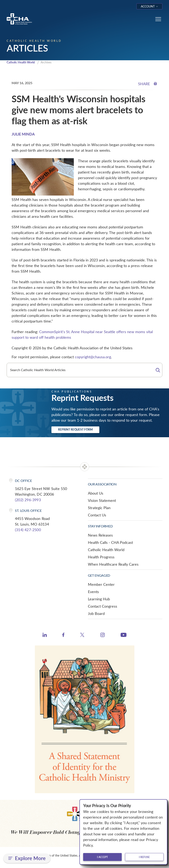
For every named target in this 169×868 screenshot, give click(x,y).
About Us (95, 493)
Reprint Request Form (75, 430)
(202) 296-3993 (28, 500)
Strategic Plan (99, 508)
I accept (102, 857)
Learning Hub (99, 599)
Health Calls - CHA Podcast (110, 542)
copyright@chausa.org (93, 357)
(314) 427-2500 (28, 530)
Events (93, 592)
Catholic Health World (22, 62)
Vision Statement (102, 500)
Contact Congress (102, 606)
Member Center (101, 584)
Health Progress (101, 557)
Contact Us (97, 515)
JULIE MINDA (23, 134)
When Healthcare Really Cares (113, 564)
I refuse (144, 857)
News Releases (100, 535)
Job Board (96, 613)
